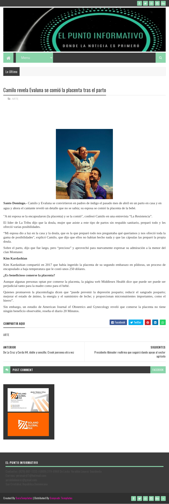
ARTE (15, 99)
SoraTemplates (24, 498)
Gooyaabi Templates (61, 498)
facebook (157, 370)
